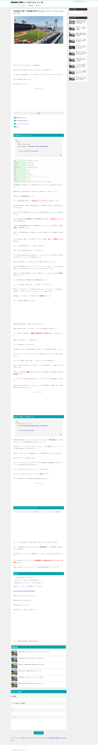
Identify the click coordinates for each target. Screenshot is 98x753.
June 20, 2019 (34, 151)
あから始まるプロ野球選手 (22, 641)
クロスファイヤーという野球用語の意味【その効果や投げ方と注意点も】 (81, 40)
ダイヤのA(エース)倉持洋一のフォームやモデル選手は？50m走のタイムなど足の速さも (81, 66)
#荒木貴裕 (31, 146)
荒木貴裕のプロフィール (21, 117)
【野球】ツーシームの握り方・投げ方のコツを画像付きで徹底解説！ (81, 28)
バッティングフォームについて (22, 123)
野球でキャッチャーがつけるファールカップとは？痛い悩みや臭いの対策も (81, 47)
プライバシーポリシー (21, 5)
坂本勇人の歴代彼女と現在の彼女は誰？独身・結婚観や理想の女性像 (81, 34)
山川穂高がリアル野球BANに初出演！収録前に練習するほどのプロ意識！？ (32, 664)
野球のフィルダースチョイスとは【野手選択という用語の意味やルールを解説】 (81, 78)
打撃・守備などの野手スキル (22, 120)
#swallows (32, 425)
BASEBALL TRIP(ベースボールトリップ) (27, 2)
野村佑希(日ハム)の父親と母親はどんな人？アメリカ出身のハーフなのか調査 (81, 53)
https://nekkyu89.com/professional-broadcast (24, 591)
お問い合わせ (38, 5)
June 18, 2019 (30, 430)
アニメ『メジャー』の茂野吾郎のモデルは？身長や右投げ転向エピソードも (81, 72)
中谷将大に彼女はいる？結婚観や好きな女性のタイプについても (30, 670)
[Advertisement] (38, 55)
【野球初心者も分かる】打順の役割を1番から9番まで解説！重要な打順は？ (81, 22)
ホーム (12, 5)
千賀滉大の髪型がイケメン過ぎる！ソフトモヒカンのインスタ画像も (30, 677)
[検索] (78, 12)
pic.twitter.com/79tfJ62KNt (41, 425)
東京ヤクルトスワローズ (33, 641)
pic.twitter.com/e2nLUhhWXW (41, 146)
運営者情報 (30, 5)
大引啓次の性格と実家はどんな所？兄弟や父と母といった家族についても (31, 658)
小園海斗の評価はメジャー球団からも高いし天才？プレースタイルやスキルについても (34, 651)
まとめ (17, 126)
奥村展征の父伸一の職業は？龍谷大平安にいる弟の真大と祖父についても (31, 683)
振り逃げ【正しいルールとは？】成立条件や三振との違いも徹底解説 (81, 59)
